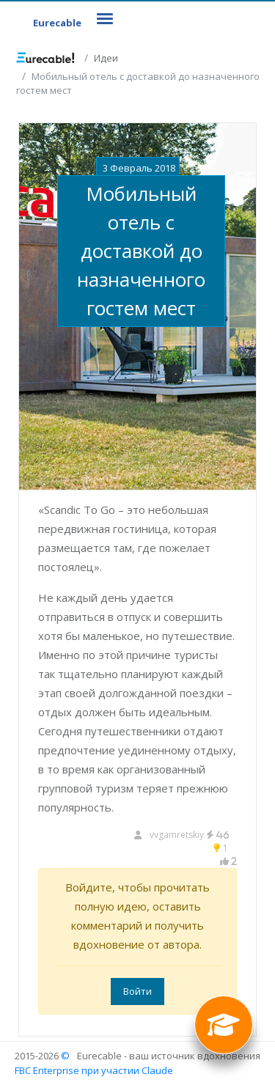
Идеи (106, 58)
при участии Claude (127, 1070)
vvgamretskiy (190, 834)
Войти (137, 991)
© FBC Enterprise (47, 1063)
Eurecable (57, 22)
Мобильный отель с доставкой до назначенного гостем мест (141, 250)
